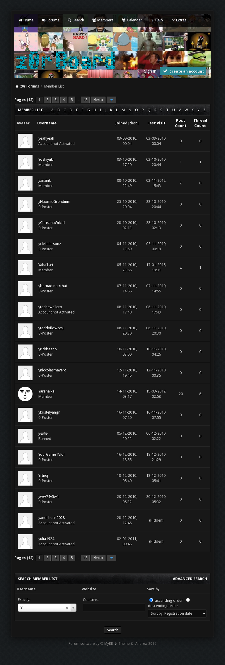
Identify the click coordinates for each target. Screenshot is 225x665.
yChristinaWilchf (51, 222)
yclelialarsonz (49, 243)
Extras (178, 20)
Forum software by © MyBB (91, 644)
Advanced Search (190, 579)
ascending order (169, 600)
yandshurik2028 (51, 517)
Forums (50, 20)
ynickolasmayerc (52, 370)
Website (89, 589)
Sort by (153, 589)
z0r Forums (29, 86)
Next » (98, 100)
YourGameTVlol (51, 454)
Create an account (183, 70)
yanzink (44, 180)
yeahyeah (46, 138)
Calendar (131, 20)
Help (156, 20)
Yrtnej (43, 475)
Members (102, 20)
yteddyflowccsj (51, 328)
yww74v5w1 (48, 496)
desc (133, 123)
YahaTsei (45, 265)
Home (25, 20)
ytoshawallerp (50, 307)
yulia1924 (46, 539)
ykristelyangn (49, 412)
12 (85, 100)
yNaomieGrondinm (54, 201)
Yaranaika (46, 391)
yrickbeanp (47, 349)
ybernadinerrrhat (52, 286)
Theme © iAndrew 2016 (137, 644)
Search (75, 20)
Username (26, 589)
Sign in (150, 71)
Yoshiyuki (46, 159)
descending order (163, 606)
